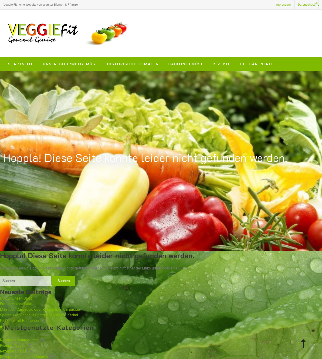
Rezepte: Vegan (13, 345)
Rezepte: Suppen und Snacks (24, 357)
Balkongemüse (185, 64)
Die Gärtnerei (256, 64)
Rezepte (221, 64)
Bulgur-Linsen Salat (16, 298)
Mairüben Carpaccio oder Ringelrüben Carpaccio (40, 309)
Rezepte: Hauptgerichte (19, 340)
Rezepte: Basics (13, 351)
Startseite (21, 64)
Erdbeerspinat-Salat (16, 304)
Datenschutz (306, 4)
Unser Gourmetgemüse (70, 64)
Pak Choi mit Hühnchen (19, 320)
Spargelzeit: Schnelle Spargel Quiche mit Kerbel (39, 315)
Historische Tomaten (133, 64)
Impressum (283, 4)
